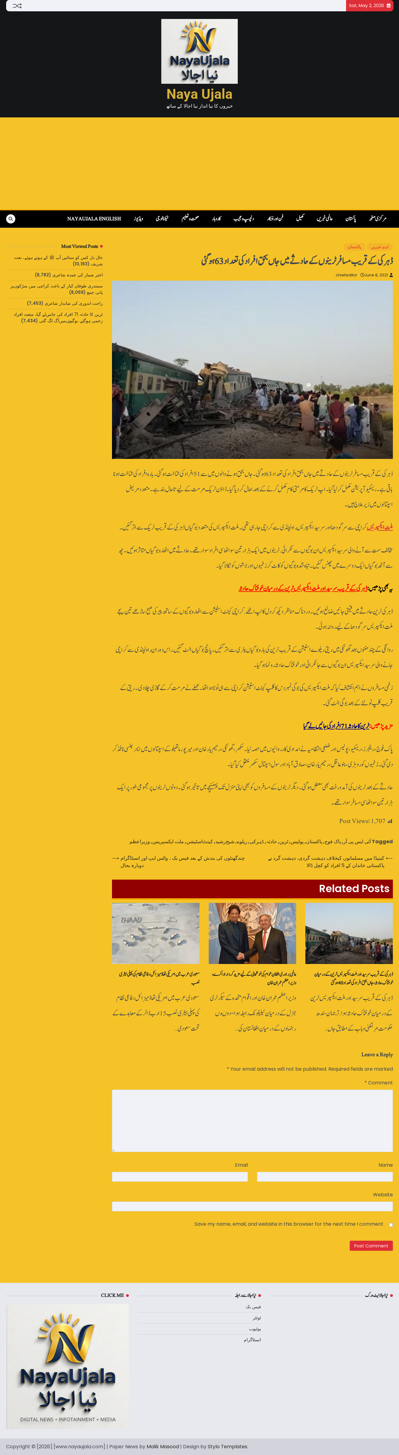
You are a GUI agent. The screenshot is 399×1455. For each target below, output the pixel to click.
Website (383, 1194)
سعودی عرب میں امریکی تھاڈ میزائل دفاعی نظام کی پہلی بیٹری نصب (159, 978)
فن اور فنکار (275, 219)
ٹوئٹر (257, 1318)
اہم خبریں (380, 246)
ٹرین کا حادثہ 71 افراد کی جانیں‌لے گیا (336, 726)
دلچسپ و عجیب (243, 219)
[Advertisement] (199, 163)
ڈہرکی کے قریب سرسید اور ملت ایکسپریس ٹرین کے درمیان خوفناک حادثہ (303, 588)
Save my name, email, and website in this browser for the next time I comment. (288, 1224)
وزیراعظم (139, 841)
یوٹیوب (255, 1329)
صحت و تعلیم (190, 219)
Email (241, 1165)
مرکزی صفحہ (377, 219)
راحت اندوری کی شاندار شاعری (74, 303)
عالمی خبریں (325, 219)
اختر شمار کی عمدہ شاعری (77, 275)
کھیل (300, 219)
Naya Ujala (199, 94)
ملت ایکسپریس (380, 527)
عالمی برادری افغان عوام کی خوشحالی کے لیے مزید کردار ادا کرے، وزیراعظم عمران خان (254, 978)
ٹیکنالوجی (162, 219)
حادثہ (271, 841)
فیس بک (253, 1307)
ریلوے (242, 841)
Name (385, 1165)
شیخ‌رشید (224, 841)
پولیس (297, 841)
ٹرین (283, 841)
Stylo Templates (227, 1446)
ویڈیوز (138, 219)
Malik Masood (163, 1446)
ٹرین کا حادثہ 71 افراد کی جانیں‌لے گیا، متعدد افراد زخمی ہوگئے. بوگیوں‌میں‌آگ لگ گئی (58, 317)
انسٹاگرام (252, 1340)
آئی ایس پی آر (357, 841)
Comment (378, 1082)
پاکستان (350, 219)
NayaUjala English (94, 219)
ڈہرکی (257, 841)
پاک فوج (333, 841)
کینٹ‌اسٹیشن (199, 841)
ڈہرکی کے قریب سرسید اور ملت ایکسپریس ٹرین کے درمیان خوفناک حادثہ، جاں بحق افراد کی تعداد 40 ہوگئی (353, 978)
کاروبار (216, 219)
